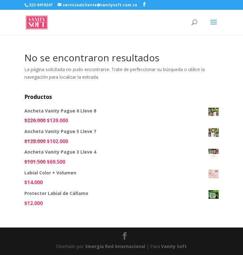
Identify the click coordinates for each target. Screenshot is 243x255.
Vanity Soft (174, 246)
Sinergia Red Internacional (115, 246)
